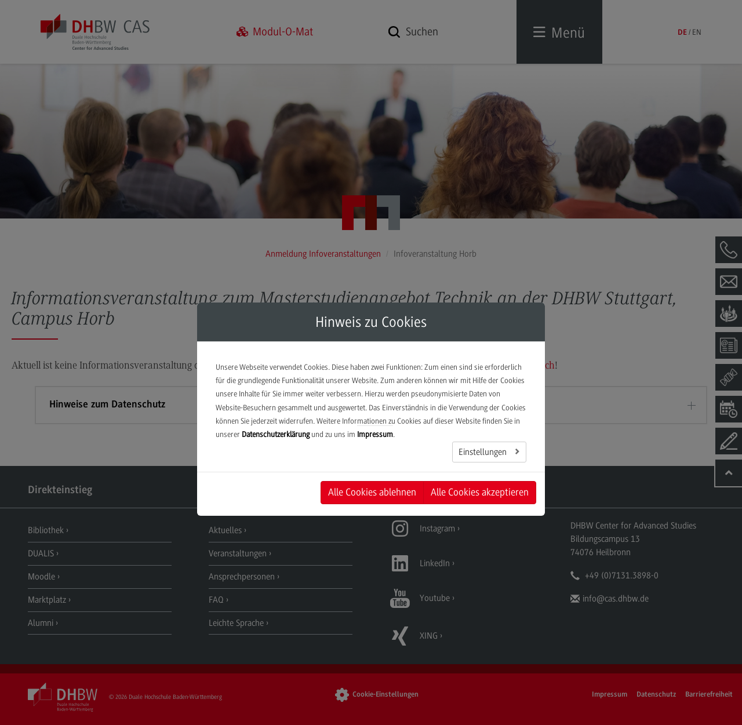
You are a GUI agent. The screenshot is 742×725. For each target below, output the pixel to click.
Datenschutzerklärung (276, 434)
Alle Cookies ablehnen (372, 492)
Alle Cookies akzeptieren (480, 492)
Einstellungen (484, 452)
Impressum (375, 434)
